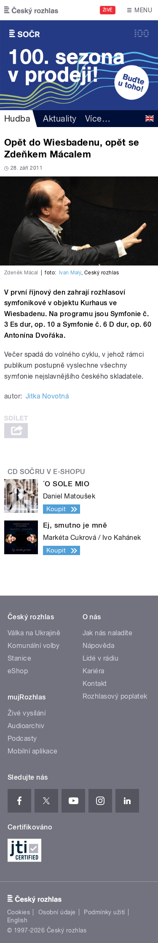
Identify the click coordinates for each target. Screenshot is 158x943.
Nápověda (99, 646)
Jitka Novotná (47, 396)
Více (97, 119)
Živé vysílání (27, 713)
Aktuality (59, 119)
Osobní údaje (57, 912)
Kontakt (95, 684)
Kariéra (93, 671)
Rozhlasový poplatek (115, 696)
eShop (18, 671)
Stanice (19, 658)
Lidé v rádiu (101, 658)
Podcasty (22, 738)
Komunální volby (33, 646)
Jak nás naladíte (108, 633)
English (17, 920)
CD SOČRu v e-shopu (47, 472)
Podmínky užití (104, 912)
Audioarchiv (26, 726)
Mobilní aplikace (33, 751)
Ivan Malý (70, 273)
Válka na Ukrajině (34, 633)
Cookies (18, 912)
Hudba (17, 119)
